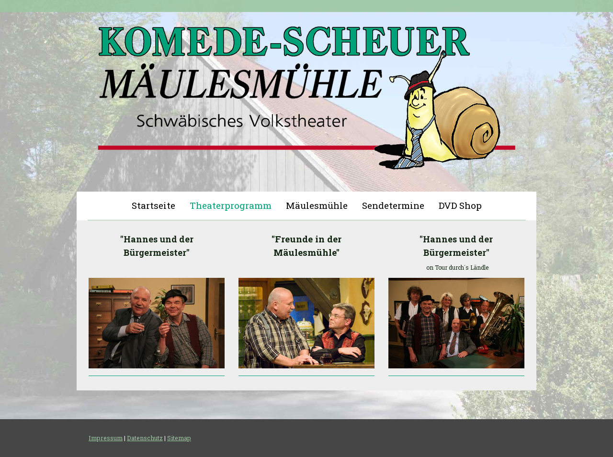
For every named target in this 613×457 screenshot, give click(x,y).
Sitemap (179, 438)
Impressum (106, 438)
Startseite (153, 205)
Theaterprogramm (231, 205)
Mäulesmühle (317, 205)
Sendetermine (393, 205)
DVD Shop (460, 205)
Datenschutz (145, 438)
